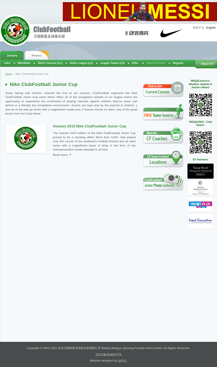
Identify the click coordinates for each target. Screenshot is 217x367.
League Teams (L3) (112, 63)
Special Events (155, 63)
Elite (135, 63)
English (211, 27)
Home (9, 74)
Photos (36, 55)
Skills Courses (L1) (50, 63)
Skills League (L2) (81, 63)
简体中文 (198, 27)
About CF (207, 63)
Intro (7, 63)
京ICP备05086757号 (108, 354)
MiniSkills (24, 63)
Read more (62, 154)
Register (178, 63)
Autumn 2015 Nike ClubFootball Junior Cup (89, 126)
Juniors (12, 55)
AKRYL (122, 360)
